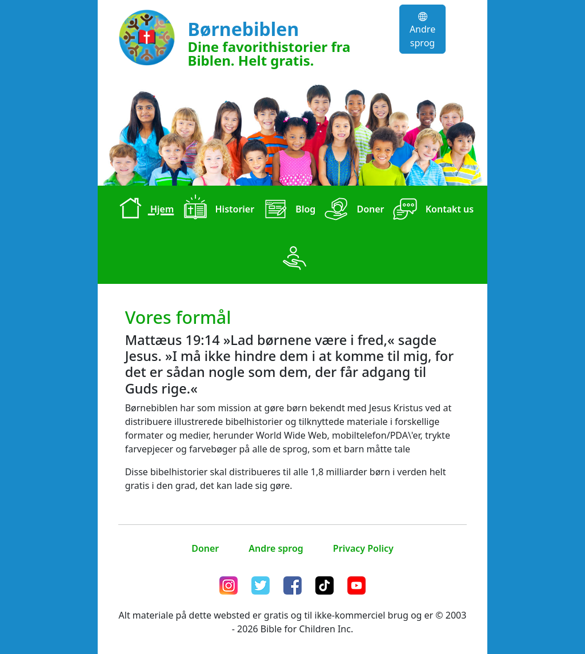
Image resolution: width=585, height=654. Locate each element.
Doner (352, 210)
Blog (287, 210)
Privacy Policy (363, 548)
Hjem (144, 210)
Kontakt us (431, 210)
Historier (216, 210)
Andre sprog (422, 30)
